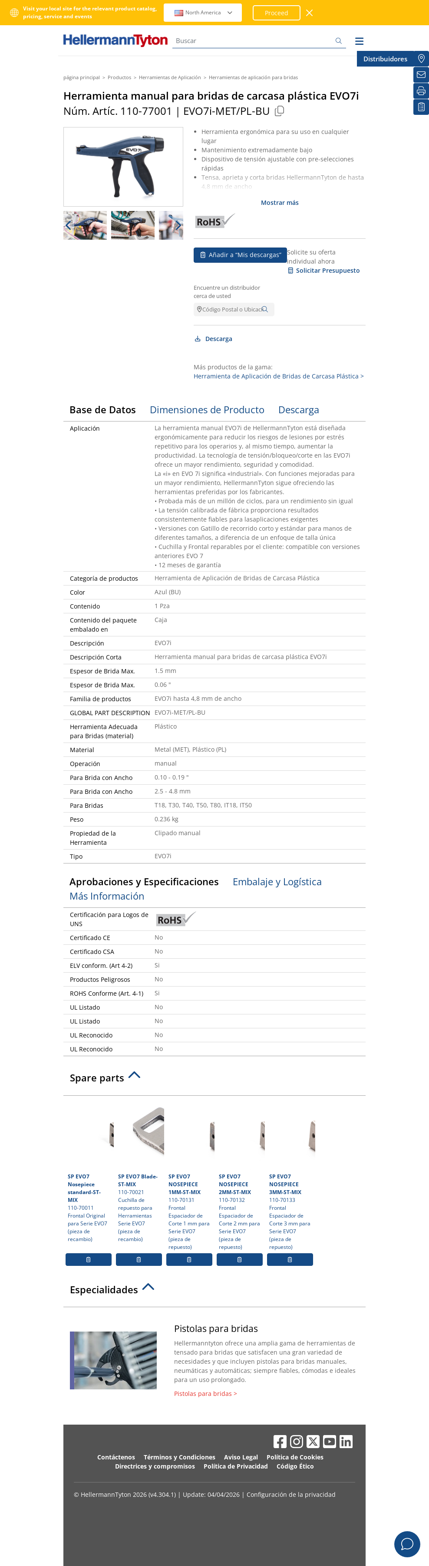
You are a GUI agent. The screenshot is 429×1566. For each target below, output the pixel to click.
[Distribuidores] (421, 59)
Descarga (213, 339)
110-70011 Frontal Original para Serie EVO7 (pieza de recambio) (90, 1171)
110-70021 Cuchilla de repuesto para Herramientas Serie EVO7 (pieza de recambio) (140, 1171)
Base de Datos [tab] (102, 409)
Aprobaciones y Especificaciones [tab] (144, 881)
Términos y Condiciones (179, 1457)
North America (204, 12)
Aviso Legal (241, 1457)
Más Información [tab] (107, 895)
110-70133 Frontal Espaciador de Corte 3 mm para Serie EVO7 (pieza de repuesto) (291, 1175)
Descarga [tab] (298, 409)
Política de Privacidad (236, 1466)
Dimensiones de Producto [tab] (207, 409)
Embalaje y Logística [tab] (277, 881)
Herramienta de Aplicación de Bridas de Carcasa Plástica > (279, 376)
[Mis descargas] (421, 107)
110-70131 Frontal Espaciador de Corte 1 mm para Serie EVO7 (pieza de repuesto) (190, 1175)
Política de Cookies (295, 1457)
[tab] (214, 1080)
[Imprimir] (421, 91)
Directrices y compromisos (155, 1466)
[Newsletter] (421, 75)
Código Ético (295, 1466)
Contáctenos (116, 1457)
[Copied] (279, 110)
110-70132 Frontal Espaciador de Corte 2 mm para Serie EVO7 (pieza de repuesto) (241, 1175)
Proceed (276, 13)
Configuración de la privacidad (291, 1494)
